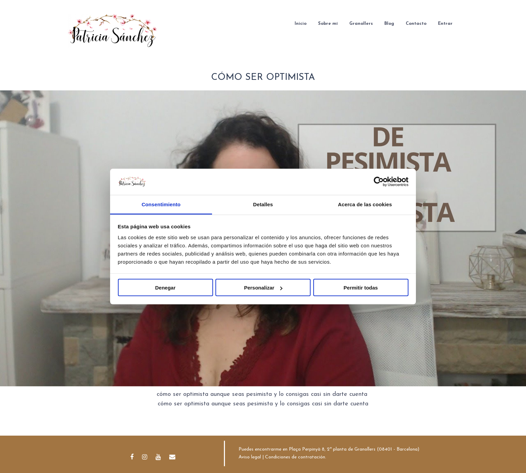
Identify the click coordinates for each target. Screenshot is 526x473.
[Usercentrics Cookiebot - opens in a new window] (378, 182)
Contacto (416, 23)
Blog (389, 23)
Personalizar (263, 288)
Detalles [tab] (263, 204)
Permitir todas (361, 288)
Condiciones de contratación (295, 457)
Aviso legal (250, 457)
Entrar (445, 23)
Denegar (165, 288)
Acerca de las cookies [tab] (365, 204)
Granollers (361, 23)
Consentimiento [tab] (161, 204)
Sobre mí (328, 23)
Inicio (300, 23)
